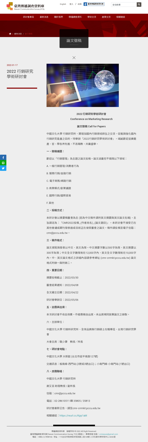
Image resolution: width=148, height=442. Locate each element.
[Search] (124, 4)
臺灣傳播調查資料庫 (93, 4)
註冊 (80, 4)
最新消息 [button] (44, 17)
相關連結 (120, 17)
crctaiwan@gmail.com (108, 434)
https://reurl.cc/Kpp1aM (73, 415)
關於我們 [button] (58, 17)
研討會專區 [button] (28, 17)
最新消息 (18, 34)
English (63, 4)
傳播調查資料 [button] (75, 17)
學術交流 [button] (91, 17)
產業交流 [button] (106, 17)
